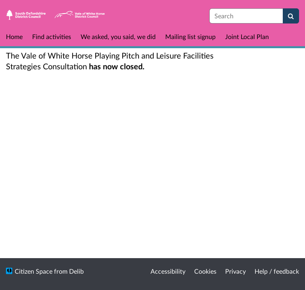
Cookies (205, 271)
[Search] (291, 16)
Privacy (235, 271)
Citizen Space (33, 271)
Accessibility (168, 271)
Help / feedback (277, 271)
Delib (76, 271)
